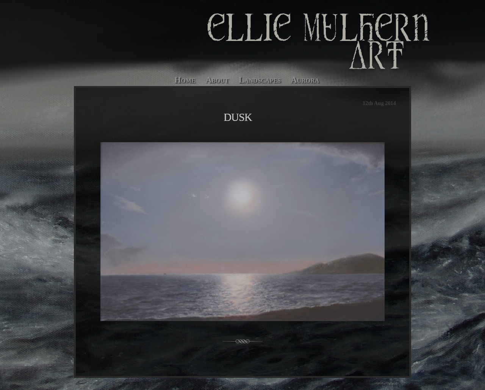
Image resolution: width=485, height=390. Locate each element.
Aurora (305, 80)
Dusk (238, 117)
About (217, 80)
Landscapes (260, 80)
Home (185, 80)
